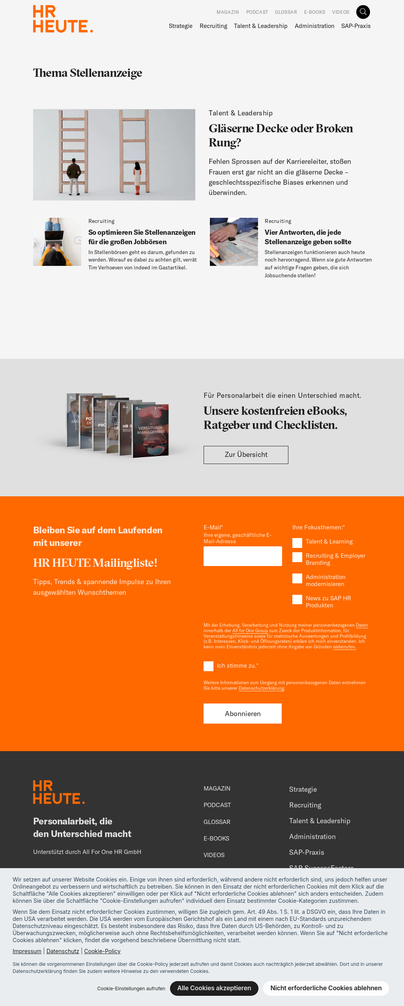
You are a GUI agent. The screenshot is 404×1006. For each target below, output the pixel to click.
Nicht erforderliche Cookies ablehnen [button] (326, 988)
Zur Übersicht (246, 454)
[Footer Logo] (59, 793)
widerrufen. (344, 647)
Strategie (181, 26)
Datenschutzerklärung (261, 688)
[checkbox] (331, 573)
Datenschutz (63, 951)
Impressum (27, 951)
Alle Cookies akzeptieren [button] (214, 988)
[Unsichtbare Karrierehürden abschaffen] (202, 155)
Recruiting (213, 26)
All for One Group (250, 630)
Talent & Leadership (261, 26)
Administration (315, 26)
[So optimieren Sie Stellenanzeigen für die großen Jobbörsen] (116, 247)
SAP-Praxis (356, 26)
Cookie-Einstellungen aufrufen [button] (131, 988)
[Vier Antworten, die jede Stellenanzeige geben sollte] (293, 251)
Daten (362, 625)
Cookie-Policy (102, 951)
